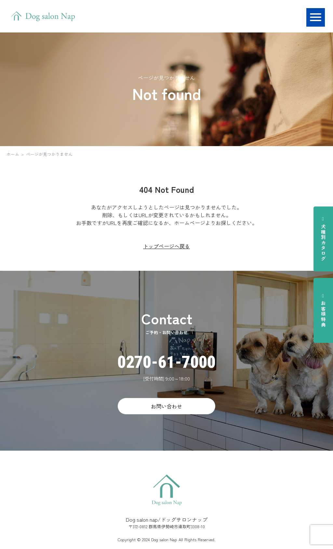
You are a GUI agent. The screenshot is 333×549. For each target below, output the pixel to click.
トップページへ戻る (166, 246)
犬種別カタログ (323, 238)
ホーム (13, 154)
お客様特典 (323, 310)
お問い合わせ (166, 406)
